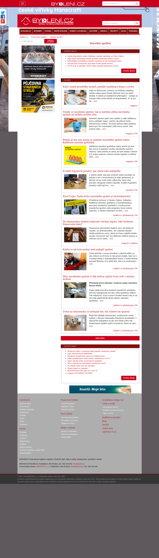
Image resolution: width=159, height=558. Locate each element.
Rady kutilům (66, 437)
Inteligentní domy (67, 423)
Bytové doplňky (26, 447)
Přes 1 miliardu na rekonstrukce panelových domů (86, 363)
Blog (104, 421)
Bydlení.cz (24, 37)
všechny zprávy (129, 71)
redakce (134, 243)
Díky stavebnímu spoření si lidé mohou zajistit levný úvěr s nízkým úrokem (98, 277)
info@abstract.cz (77, 466)
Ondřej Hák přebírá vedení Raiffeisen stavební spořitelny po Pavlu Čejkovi (95, 56)
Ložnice (23, 438)
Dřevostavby (24, 406)
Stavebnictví (24, 400)
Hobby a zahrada (68, 428)
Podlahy (23, 415)
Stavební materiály (27, 409)
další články (100, 338)
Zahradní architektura (69, 434)
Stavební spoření (56, 37)
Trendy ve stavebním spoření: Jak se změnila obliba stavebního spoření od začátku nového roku (96, 113)
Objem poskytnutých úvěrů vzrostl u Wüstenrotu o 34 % (88, 358)
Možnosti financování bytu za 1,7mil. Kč (82, 371)
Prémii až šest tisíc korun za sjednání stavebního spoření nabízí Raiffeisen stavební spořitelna (96, 141)
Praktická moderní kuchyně (113, 410)
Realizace (23, 424)
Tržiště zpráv (70, 51)
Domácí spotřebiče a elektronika (32, 450)
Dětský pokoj (25, 441)
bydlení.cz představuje (123, 215)
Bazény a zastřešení (69, 431)
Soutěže (105, 425)
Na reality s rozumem (69, 420)
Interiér (22, 428)
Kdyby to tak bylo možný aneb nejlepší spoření (88, 249)
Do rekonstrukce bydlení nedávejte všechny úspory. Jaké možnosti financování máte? (98, 223)
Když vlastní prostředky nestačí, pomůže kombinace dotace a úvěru (93, 59)
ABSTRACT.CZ (109, 432)
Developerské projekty (69, 417)
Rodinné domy (25, 404)
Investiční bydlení (68, 404)
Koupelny (23, 435)
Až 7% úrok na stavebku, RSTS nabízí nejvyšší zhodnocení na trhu (93, 66)
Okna (22, 421)
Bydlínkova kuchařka (111, 417)
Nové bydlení (66, 414)
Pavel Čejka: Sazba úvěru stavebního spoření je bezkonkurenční (97, 196)
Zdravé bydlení (25, 453)
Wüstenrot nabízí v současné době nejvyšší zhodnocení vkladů (91, 351)
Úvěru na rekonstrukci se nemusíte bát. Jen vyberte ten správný (96, 311)
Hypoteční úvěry (67, 406)
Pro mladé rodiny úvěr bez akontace (81, 366)
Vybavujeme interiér (110, 407)
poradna (129, 190)
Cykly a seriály (108, 403)
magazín (134, 105)
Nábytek (23, 444)
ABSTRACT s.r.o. (43, 466)
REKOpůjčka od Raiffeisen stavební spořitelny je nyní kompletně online (94, 61)
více (95, 101)
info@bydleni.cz (79, 464)
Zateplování (24, 412)
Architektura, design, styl (113, 400)
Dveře (22, 418)
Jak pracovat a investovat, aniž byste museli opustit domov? (90, 63)
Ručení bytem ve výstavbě (77, 368)
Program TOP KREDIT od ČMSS (80, 373)
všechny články (129, 378)
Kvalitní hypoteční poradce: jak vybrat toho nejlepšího (92, 171)
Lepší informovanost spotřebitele (79, 354)
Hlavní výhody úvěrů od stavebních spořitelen (84, 361)
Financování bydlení (39, 37)
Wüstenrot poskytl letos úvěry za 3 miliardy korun (86, 356)
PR (136, 133)
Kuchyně (23, 432)
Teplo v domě (108, 413)
